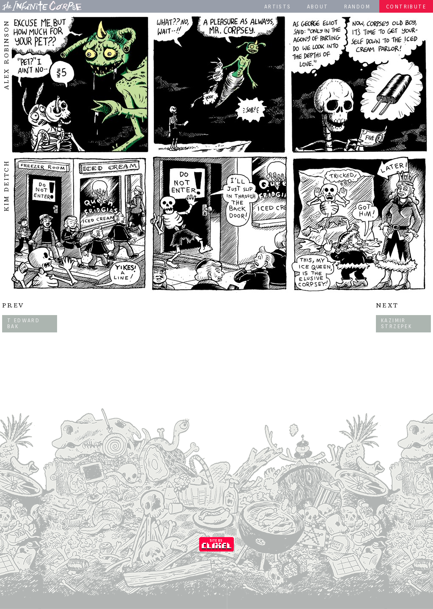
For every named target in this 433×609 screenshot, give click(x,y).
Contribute (406, 6)
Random (357, 6)
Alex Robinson (6, 55)
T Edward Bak (23, 323)
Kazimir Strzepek (396, 323)
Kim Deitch (6, 185)
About (318, 6)
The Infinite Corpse (42, 6)
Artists (277, 6)
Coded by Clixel (216, 544)
